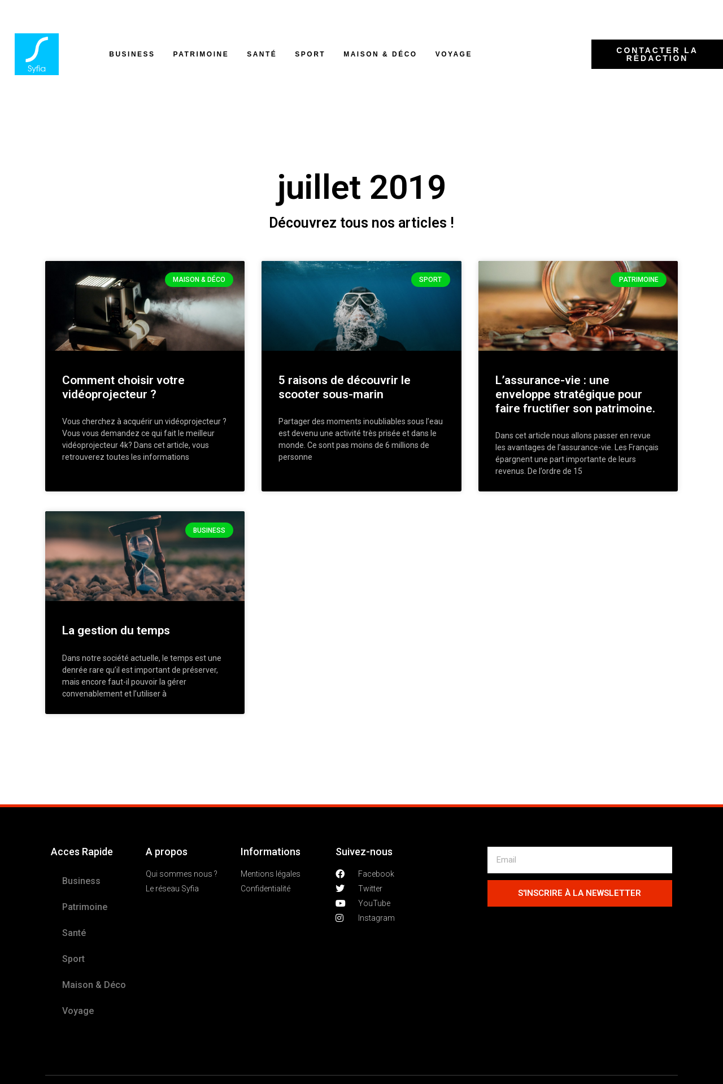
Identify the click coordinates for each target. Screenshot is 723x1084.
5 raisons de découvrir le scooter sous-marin (344, 387)
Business (132, 54)
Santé (262, 54)
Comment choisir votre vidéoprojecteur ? (123, 387)
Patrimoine (201, 54)
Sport (310, 54)
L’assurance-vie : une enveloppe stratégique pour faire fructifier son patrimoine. (575, 394)
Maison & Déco (380, 54)
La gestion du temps (116, 630)
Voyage (453, 54)
